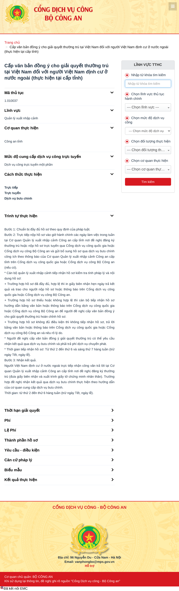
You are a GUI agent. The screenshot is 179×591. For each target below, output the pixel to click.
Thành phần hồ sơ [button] (59, 439)
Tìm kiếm (147, 182)
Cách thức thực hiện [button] (59, 174)
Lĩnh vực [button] (59, 110)
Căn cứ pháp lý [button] (59, 459)
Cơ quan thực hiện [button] (59, 127)
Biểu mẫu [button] (59, 469)
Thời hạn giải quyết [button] (59, 410)
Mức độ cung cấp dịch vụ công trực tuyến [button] (59, 156)
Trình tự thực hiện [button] (59, 215)
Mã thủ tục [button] (59, 92)
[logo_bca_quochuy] (89, 528)
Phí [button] (59, 420)
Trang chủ (12, 43)
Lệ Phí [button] (59, 429)
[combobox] (148, 107)
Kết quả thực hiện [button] (59, 479)
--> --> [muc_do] (148, 131)
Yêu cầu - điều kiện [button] (59, 449)
